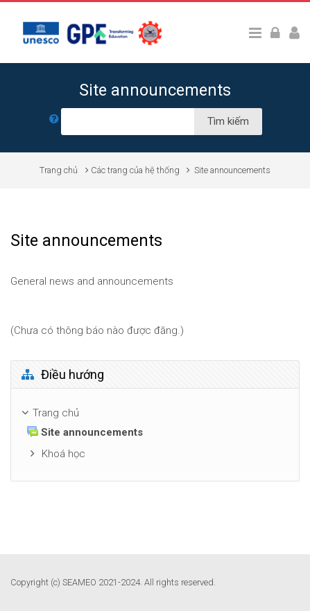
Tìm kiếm (228, 121)
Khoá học (63, 454)
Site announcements (232, 170)
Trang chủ (59, 170)
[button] (54, 121)
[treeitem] (155, 413)
